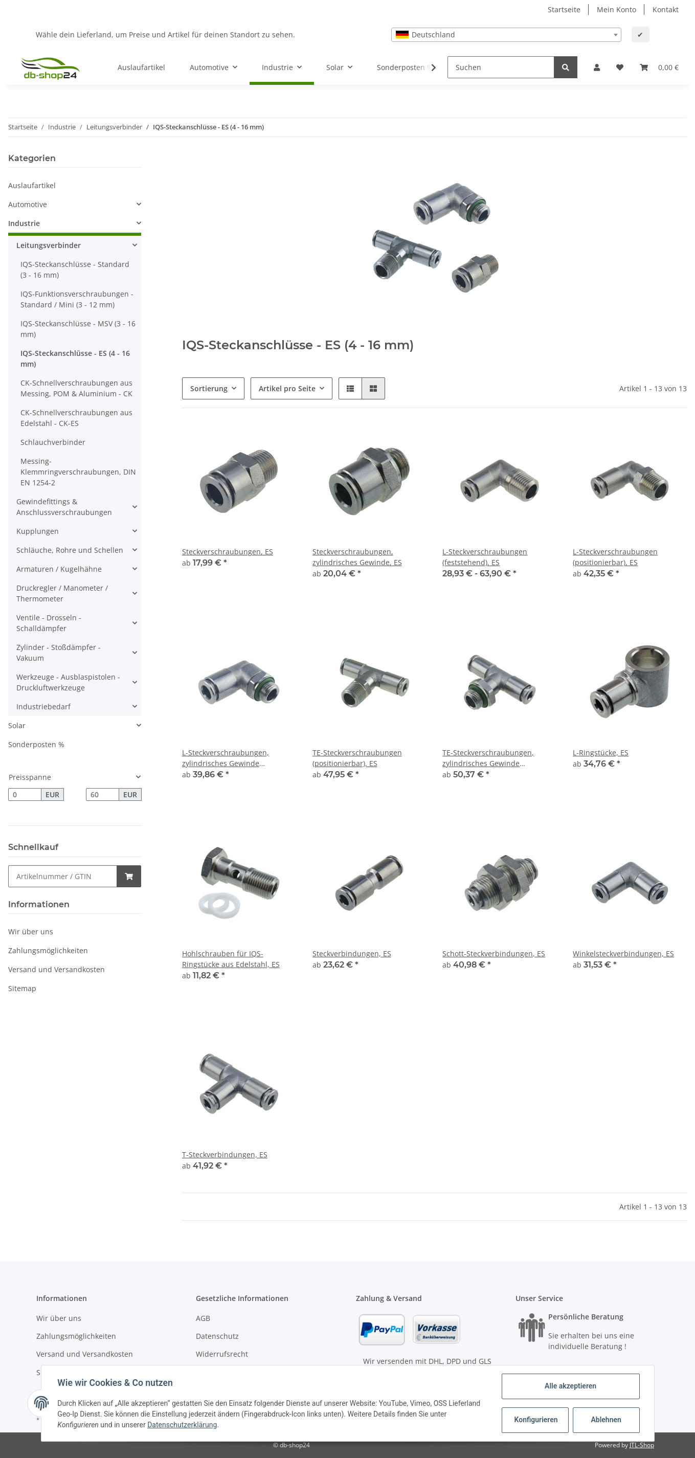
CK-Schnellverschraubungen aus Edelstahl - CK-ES (76, 418)
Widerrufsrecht (222, 1354)
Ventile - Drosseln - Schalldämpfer (48, 623)
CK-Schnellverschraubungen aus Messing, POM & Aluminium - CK (76, 388)
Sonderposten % (36, 744)
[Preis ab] (24, 794)
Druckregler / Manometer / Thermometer (62, 593)
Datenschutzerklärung (182, 1425)
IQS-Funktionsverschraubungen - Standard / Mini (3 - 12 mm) (76, 299)
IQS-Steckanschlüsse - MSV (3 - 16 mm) (78, 329)
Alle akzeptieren (570, 1386)
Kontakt (666, 9)
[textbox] (506, 34)
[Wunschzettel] (620, 67)
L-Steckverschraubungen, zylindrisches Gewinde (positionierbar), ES (225, 758)
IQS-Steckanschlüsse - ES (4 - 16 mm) (75, 358)
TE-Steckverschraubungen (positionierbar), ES (357, 758)
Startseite (564, 9)
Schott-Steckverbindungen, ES (493, 953)
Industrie (24, 223)
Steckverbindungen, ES (351, 953)
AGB (203, 1318)
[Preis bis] (102, 794)
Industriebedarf (43, 706)
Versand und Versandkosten (56, 969)
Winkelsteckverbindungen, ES (623, 953)
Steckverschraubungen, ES (227, 551)
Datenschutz (217, 1336)
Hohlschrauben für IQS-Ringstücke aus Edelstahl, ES (231, 959)
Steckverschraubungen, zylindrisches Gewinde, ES (357, 557)
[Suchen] (500, 67)
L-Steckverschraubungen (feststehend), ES (484, 557)
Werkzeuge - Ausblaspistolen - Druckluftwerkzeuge (68, 682)
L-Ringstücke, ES (601, 752)
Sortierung (209, 388)
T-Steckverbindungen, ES (224, 1154)
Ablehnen (606, 1420)
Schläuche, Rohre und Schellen (69, 550)
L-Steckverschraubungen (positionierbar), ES (615, 557)
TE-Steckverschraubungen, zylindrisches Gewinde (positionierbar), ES (488, 758)
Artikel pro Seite (287, 388)
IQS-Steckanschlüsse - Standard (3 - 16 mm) (74, 269)
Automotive (27, 204)
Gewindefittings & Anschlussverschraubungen (64, 507)
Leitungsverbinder (48, 245)
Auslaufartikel (32, 185)
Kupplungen (37, 531)
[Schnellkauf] (62, 876)
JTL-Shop (642, 1445)
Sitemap (22, 988)
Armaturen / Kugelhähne (59, 569)
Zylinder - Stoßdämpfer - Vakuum (58, 652)
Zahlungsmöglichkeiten (48, 950)
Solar (17, 725)
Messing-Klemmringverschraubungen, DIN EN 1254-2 (78, 471)
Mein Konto (616, 9)
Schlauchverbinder (52, 442)
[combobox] (506, 35)
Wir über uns (30, 931)
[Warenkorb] (659, 67)
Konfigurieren (536, 1420)
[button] (597, 67)
